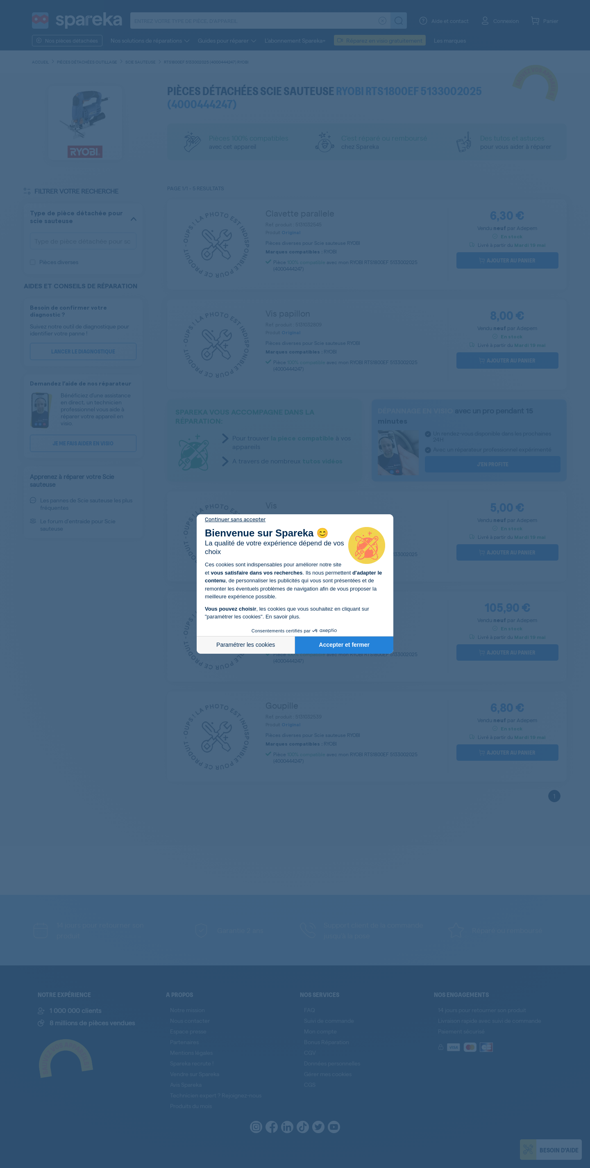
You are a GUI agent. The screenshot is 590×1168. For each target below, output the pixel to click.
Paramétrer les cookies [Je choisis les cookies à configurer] (245, 644)
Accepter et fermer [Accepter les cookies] (344, 644)
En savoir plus (282, 617)
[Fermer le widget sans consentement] (235, 520)
